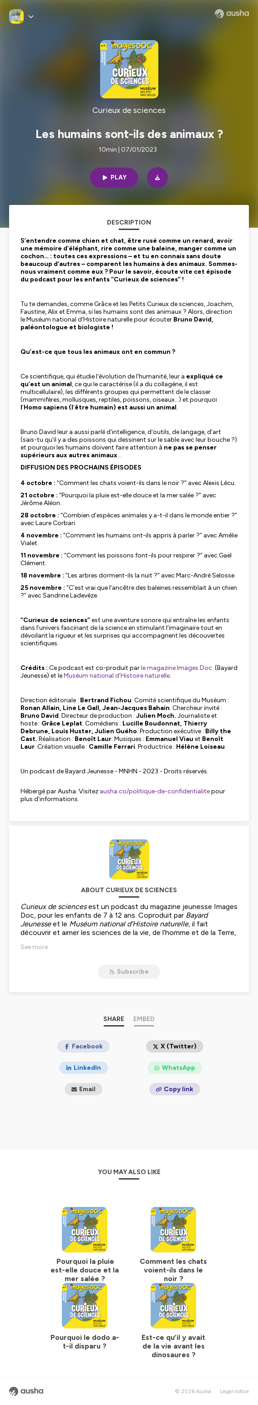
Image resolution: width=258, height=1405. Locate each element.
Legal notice (234, 1391)
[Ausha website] (232, 13)
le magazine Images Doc (176, 668)
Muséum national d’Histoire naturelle (117, 676)
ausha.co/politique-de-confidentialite (155, 791)
